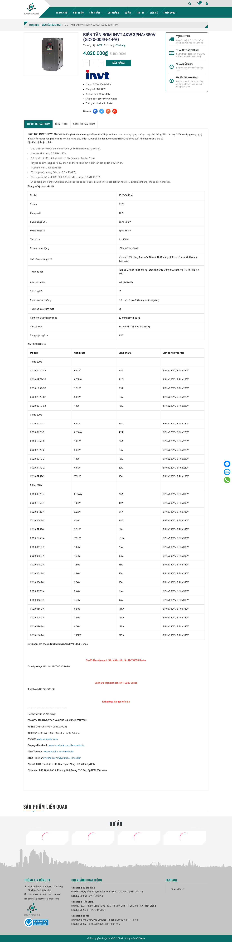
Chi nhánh (113, 12)
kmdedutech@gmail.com (46, 899)
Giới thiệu (78, 12)
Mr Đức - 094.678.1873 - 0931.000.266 (100, 924)
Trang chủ (61, 12)
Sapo (142, 938)
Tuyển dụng (170, 12)
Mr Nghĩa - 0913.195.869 (92, 910)
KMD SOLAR (177, 888)
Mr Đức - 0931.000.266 (91, 895)
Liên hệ (154, 12)
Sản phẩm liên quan (45, 806)
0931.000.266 (54, 894)
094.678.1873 (39, 894)
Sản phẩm (95, 12)
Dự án (128, 12)
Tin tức (140, 12)
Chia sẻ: (87, 111)
